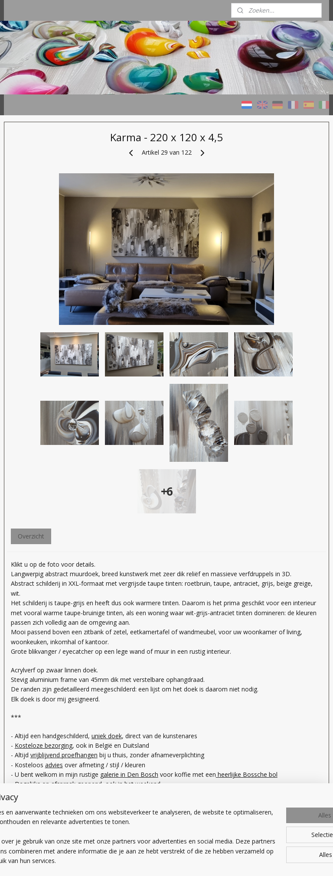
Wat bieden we (32, 359)
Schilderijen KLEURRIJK (43, 223)
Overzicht (126, 506)
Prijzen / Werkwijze (38, 316)
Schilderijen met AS (38, 273)
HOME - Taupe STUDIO (44, 202)
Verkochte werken (36, 295)
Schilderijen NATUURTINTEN (35, 247)
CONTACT (25, 403)
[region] (109, 827)
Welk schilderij (31, 338)
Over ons (24, 381)
